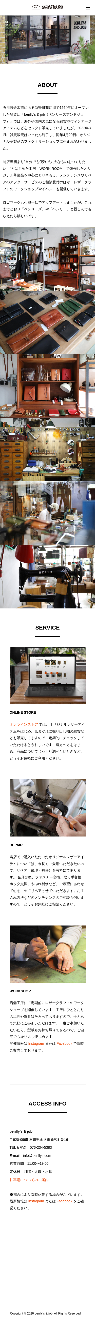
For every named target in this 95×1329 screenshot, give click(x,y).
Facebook (64, 1043)
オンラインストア (24, 724)
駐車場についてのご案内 (29, 1180)
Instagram (36, 1043)
